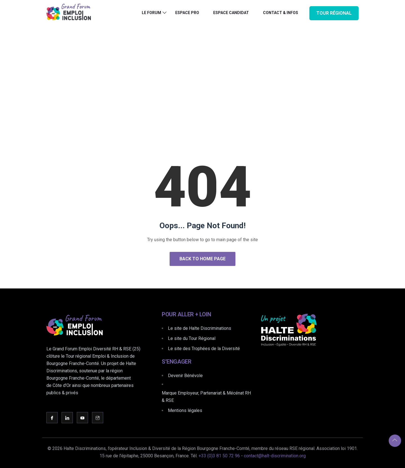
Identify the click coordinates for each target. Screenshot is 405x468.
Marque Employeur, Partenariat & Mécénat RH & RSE (206, 396)
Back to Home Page (202, 258)
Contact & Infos (280, 12)
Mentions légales (185, 410)
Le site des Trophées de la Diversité (204, 348)
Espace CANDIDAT (231, 12)
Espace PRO (187, 12)
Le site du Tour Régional (191, 338)
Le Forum (151, 12)
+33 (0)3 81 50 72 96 (219, 455)
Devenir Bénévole (185, 375)
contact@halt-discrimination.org (275, 455)
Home (184, 96)
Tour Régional (334, 13)
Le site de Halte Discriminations (199, 328)
